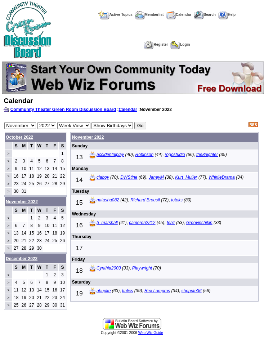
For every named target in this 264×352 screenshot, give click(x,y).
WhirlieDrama (222, 177)
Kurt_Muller (186, 177)
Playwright (142, 268)
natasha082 (108, 199)
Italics (127, 290)
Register (156, 44)
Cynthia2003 (109, 268)
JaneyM (156, 177)
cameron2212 (142, 222)
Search (205, 15)
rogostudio (175, 154)
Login (180, 44)
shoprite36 (192, 290)
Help (227, 15)
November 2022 (88, 137)
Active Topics (115, 15)
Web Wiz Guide (150, 333)
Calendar (178, 15)
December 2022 (21, 258)
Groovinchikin (199, 222)
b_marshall (107, 222)
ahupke (104, 290)
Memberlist (149, 15)
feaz (171, 222)
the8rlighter (207, 154)
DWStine (128, 177)
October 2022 (19, 137)
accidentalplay (110, 154)
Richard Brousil (145, 199)
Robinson (144, 154)
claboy (103, 177)
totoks (177, 199)
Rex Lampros (157, 290)
